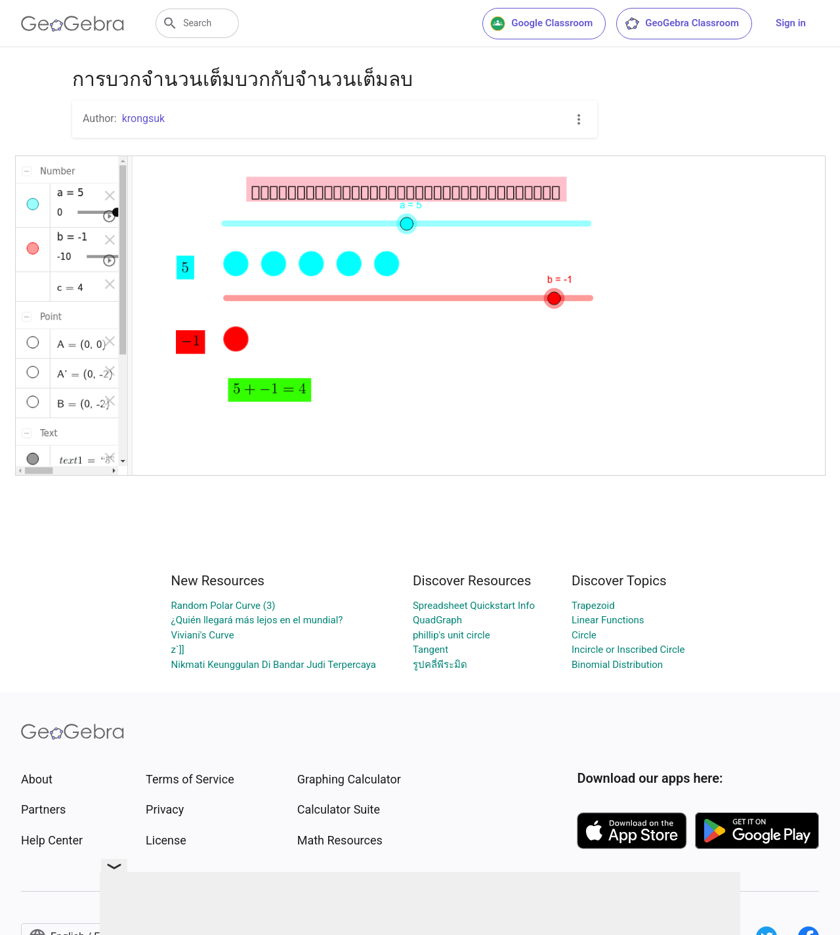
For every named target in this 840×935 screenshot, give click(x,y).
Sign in (791, 23)
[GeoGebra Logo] (72, 23)
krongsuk (143, 118)
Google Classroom (541, 23)
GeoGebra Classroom (681, 23)
